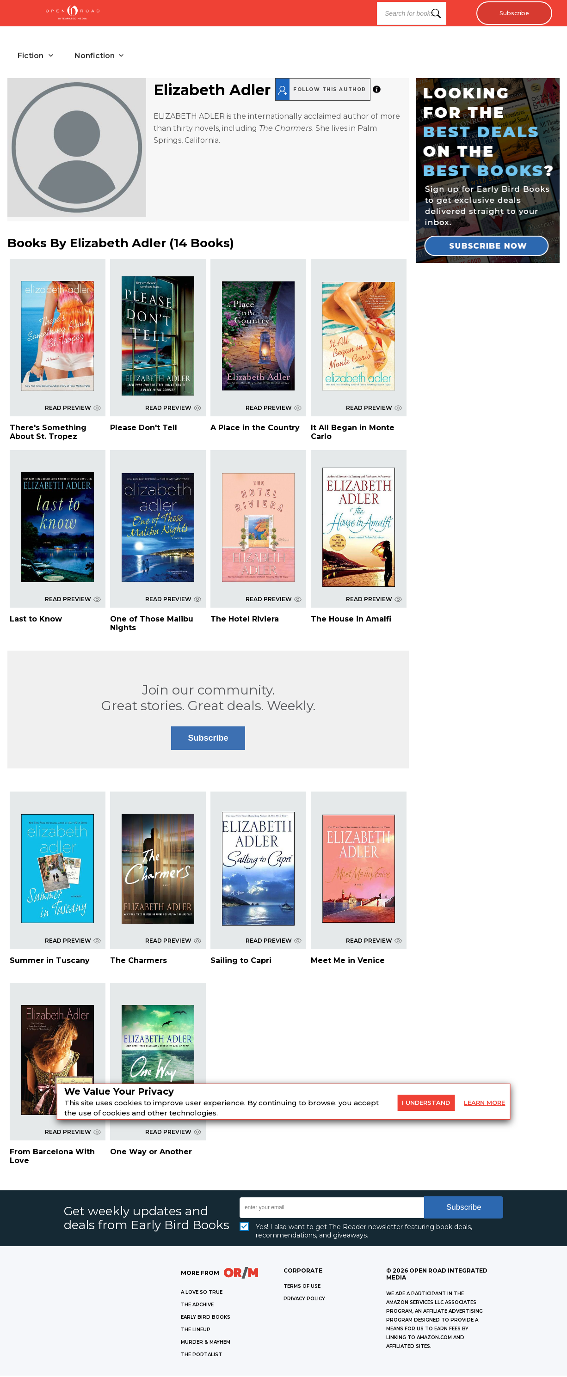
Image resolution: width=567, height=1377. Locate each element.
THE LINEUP (195, 1331)
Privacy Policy (304, 1300)
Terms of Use (302, 1288)
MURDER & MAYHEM (205, 1343)
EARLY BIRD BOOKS (205, 1319)
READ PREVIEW (73, 408)
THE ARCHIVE (197, 1306)
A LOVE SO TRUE (201, 1294)
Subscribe (511, 13)
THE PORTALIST (201, 1356)
